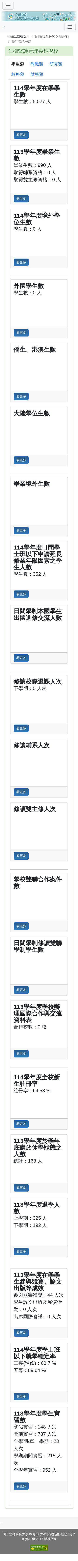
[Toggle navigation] (70, 27)
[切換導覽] (8, 6)
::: (3, 27)
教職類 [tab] (36, 64)
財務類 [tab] (36, 74)
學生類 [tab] (17, 64)
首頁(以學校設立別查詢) (50, 37)
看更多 (21, 134)
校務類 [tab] (17, 74)
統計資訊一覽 (21, 41)
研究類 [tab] (56, 64)
